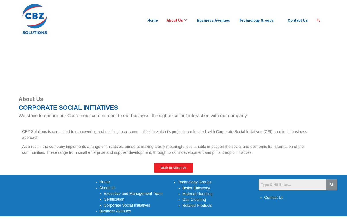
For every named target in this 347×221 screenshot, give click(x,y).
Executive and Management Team (133, 193)
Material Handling (197, 194)
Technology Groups (258, 20)
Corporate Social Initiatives (127, 205)
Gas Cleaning (194, 199)
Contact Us (298, 20)
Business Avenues (213, 20)
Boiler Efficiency (196, 188)
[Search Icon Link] (318, 20)
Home (152, 20)
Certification (114, 199)
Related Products (197, 205)
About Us (177, 20)
